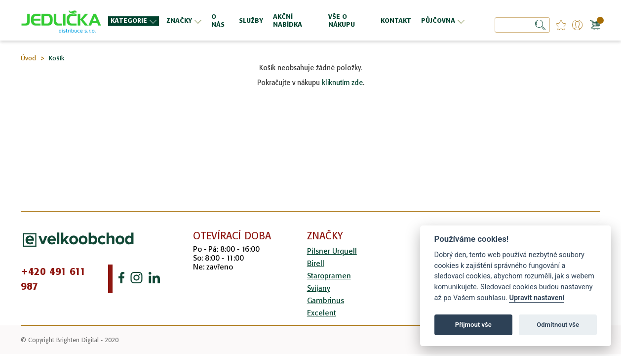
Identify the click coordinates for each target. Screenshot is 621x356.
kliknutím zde (342, 82)
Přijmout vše (473, 324)
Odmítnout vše (558, 324)
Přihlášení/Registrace (577, 25)
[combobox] (522, 25)
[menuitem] (133, 21)
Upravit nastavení (536, 298)
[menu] (287, 20)
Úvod (28, 58)
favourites (561, 25)
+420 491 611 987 (53, 279)
